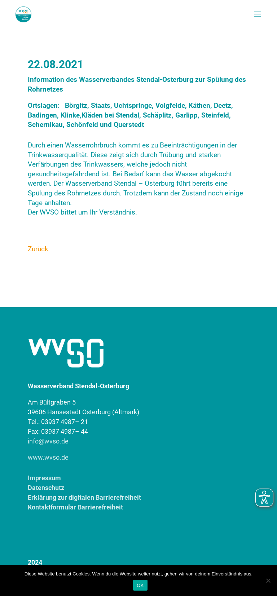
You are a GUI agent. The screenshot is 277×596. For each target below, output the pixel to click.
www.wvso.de (48, 457)
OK (140, 585)
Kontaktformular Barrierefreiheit (75, 507)
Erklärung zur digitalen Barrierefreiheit (84, 497)
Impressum (44, 478)
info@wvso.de (48, 441)
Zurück (38, 249)
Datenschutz (46, 487)
